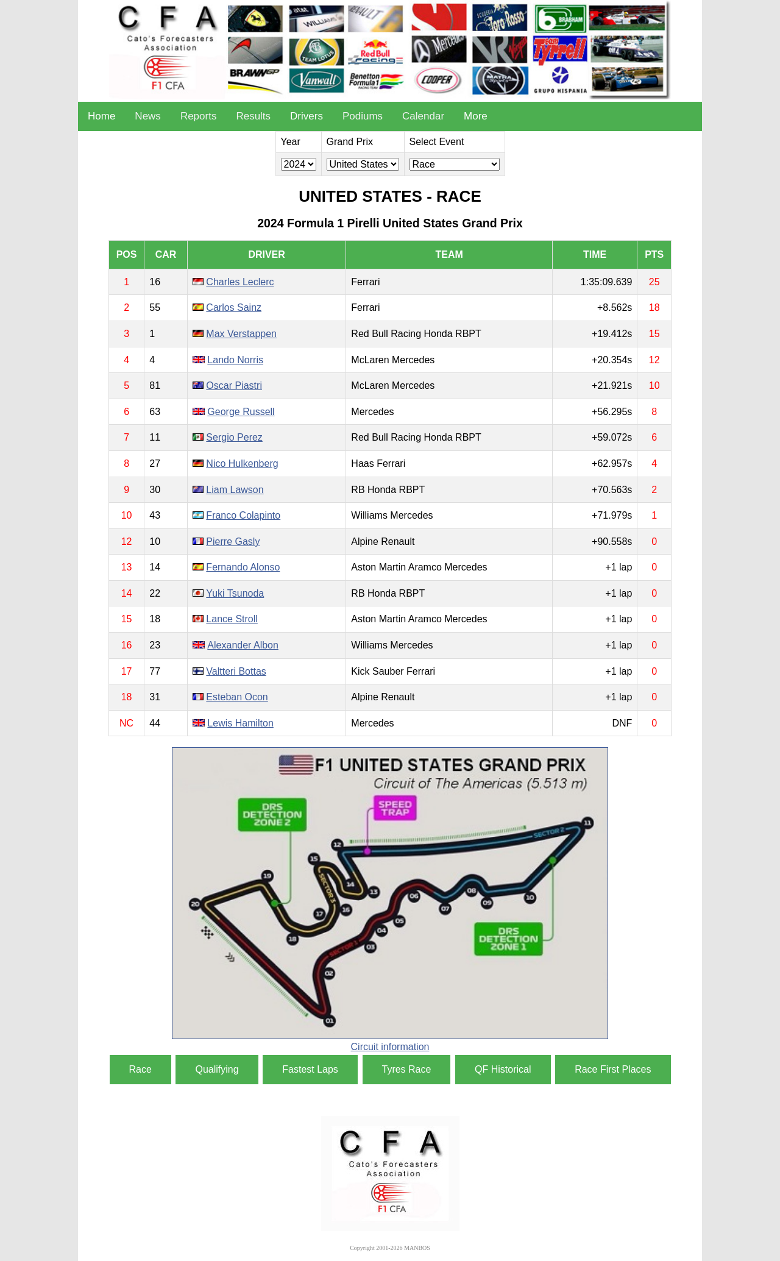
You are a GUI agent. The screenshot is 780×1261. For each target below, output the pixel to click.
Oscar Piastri (234, 385)
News (148, 116)
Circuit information (390, 1047)
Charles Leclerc (240, 282)
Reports (198, 116)
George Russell (240, 412)
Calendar (423, 116)
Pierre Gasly (233, 541)
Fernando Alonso (243, 567)
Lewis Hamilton (240, 723)
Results (253, 116)
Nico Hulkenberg (242, 463)
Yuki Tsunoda (235, 593)
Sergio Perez (234, 437)
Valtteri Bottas (236, 671)
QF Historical (503, 1069)
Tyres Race (406, 1069)
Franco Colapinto (243, 515)
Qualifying (216, 1069)
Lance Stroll (232, 619)
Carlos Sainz (233, 307)
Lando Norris (235, 360)
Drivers (306, 116)
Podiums (362, 116)
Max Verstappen (241, 334)
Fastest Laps (310, 1069)
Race (140, 1069)
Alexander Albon (242, 645)
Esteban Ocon (237, 697)
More (476, 116)
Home (101, 116)
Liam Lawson (234, 490)
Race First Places (613, 1069)
